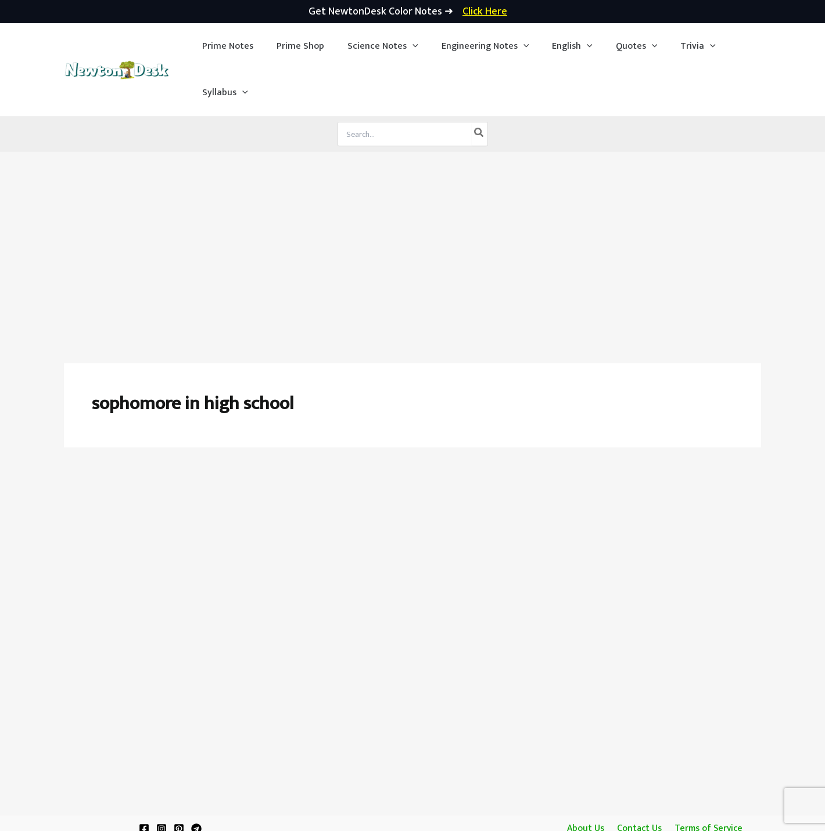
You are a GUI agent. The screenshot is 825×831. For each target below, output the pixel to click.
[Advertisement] (412, 192)
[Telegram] (196, 782)
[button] (373, 46)
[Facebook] (144, 782)
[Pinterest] (179, 782)
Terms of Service (705, 781)
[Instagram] (161, 782)
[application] (402, 46)
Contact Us (638, 781)
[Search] (479, 87)
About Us (587, 781)
